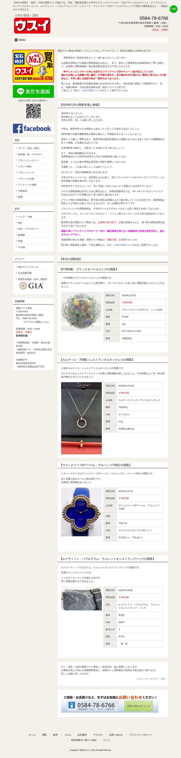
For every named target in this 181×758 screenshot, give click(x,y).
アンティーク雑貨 (27, 184)
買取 (17, 140)
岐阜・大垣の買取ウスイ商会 (90, 90)
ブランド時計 (25, 166)
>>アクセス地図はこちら (36, 322)
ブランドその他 (26, 178)
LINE (173, 8)
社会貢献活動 (25, 273)
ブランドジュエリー (28, 160)
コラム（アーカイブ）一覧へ (151, 679)
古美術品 (22, 191)
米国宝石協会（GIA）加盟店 (34, 284)
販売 (17, 208)
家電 (20, 197)
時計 (20, 223)
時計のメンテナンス (28, 267)
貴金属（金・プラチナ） (30, 154)
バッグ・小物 (25, 216)
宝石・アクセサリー (28, 229)
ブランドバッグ (26, 172)
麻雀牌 (21, 235)
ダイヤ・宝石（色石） (29, 148)
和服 (20, 241)
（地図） (163, 23)
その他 (21, 247)
